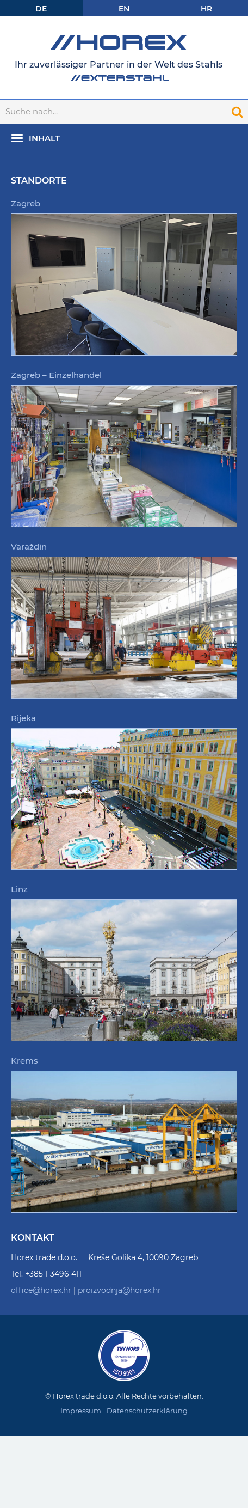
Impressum (80, 1410)
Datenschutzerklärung (147, 1410)
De (41, 9)
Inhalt (44, 138)
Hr (206, 9)
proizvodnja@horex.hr (119, 1290)
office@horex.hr (41, 1290)
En (124, 9)
